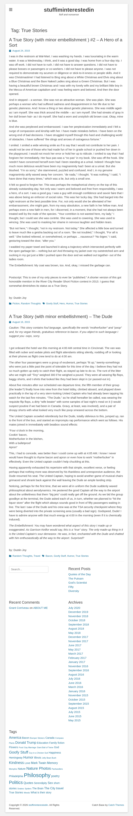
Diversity (73, 590)
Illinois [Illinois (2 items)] (37, 757)
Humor (69, 303)
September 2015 (78, 703)
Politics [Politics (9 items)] (16, 782)
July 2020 (74, 607)
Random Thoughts (31, 303)
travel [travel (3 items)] (59, 788)
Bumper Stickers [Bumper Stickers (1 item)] (37, 738)
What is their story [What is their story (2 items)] (41, 792)
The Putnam (76, 578)
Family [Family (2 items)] (53, 742)
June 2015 (74, 716)
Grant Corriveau (19, 607)
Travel (37, 556)
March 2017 (75, 653)
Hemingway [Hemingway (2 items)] (16, 757)
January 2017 (76, 661)
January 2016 (76, 691)
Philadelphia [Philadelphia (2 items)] (16, 776)
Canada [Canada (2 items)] (50, 737)
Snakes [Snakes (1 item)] (20, 788)
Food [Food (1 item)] (21, 747)
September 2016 (78, 670)
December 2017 (78, 636)
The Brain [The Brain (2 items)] (38, 788)
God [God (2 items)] (56, 747)
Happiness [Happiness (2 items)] (55, 752)
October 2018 (76, 620)
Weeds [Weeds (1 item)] (27, 793)
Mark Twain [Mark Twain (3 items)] (38, 762)
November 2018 (78, 616)
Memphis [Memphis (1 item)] (13, 769)
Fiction (16, 303)
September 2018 (78, 624)
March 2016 (75, 686)
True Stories (81, 303)
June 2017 (74, 645)
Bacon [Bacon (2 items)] (25, 737)
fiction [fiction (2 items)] (61, 742)
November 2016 (78, 666)
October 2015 (76, 699)
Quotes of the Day (79, 574)
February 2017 (77, 657)
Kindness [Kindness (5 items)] (16, 763)
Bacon (49, 556)
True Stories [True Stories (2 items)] (16, 792)
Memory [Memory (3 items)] (52, 762)
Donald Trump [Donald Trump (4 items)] (25, 742)
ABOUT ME (40, 607)
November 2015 (78, 695)
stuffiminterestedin (69, 10)
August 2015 (76, 707)
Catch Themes (116, 805)
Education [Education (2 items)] (42, 742)
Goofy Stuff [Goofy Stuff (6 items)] (18, 752)
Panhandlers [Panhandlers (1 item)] (57, 769)
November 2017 (78, 641)
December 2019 (78, 611)
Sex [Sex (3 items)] (50, 782)
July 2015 (74, 712)
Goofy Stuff (52, 303)
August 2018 (76, 628)
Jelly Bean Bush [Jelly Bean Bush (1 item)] (49, 758)
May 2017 (74, 649)
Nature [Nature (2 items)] (22, 768)
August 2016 (76, 674)
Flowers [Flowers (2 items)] (13, 747)
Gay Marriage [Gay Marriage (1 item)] (30, 747)
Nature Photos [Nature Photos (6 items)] (38, 768)
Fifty (71, 586)
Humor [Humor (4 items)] (28, 757)
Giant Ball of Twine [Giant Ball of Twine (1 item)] (45, 747)
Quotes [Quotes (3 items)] (28, 782)
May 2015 (74, 720)
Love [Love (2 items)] (27, 763)
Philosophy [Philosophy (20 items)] (37, 775)
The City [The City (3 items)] (49, 788)
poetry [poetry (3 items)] (55, 776)
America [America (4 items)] (15, 737)
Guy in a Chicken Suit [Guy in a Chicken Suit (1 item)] (38, 753)
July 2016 (74, 678)
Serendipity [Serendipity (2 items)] (40, 783)
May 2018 (74, 632)
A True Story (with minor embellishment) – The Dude (60, 316)
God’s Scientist (77, 582)
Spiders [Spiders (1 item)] (28, 788)
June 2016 (74, 682)
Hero (62, 303)
